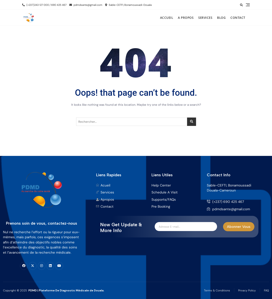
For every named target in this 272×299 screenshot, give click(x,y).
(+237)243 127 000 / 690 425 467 (44, 5)
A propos (185, 18)
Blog (221, 18)
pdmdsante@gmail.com (85, 5)
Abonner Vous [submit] (238, 226)
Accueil (166, 18)
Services (205, 18)
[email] (186, 226)
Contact (237, 18)
